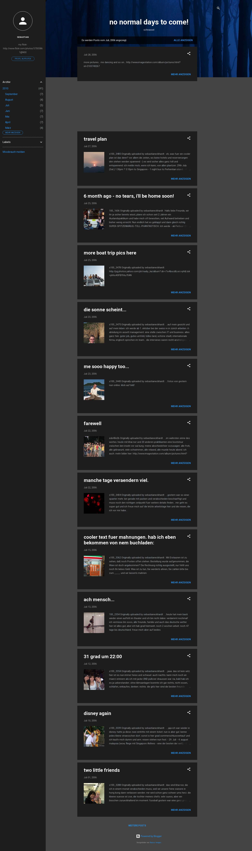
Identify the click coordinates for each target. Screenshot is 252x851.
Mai (7, 116)
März (8, 127)
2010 (5, 88)
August (9, 99)
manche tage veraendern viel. (116, 480)
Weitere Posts (137, 825)
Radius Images (155, 843)
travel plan (95, 139)
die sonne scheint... (105, 309)
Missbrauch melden (14, 151)
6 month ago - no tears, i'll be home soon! (129, 196)
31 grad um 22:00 (103, 656)
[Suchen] (218, 9)
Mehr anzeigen (181, 74)
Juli (7, 105)
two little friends (102, 770)
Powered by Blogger (149, 836)
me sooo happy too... (106, 366)
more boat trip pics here (110, 253)
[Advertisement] (210, 84)
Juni (7, 111)
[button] (189, 54)
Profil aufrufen (23, 59)
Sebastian (23, 37)
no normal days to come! (148, 22)
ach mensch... (99, 599)
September (11, 94)
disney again (97, 713)
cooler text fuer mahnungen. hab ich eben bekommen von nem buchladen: (130, 539)
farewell (92, 423)
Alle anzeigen (183, 40)
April (7, 122)
